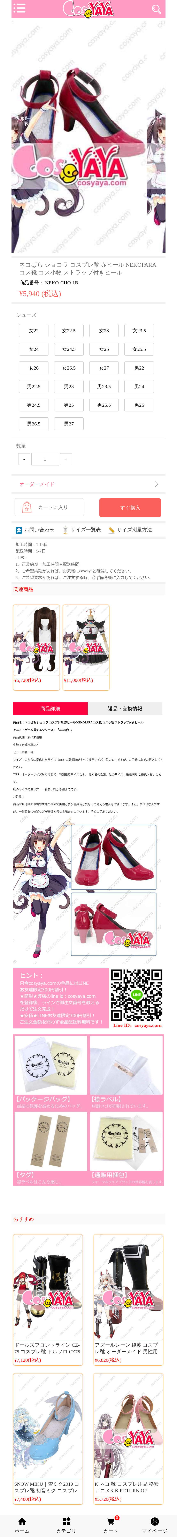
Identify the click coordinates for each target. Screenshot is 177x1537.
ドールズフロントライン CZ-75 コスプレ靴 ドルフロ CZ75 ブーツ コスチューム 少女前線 (48, 1351)
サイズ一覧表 (81, 529)
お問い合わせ (35, 529)
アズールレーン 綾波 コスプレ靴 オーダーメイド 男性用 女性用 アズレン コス (126, 1351)
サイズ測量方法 (130, 529)
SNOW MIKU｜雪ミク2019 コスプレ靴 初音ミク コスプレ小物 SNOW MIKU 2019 (46, 1490)
